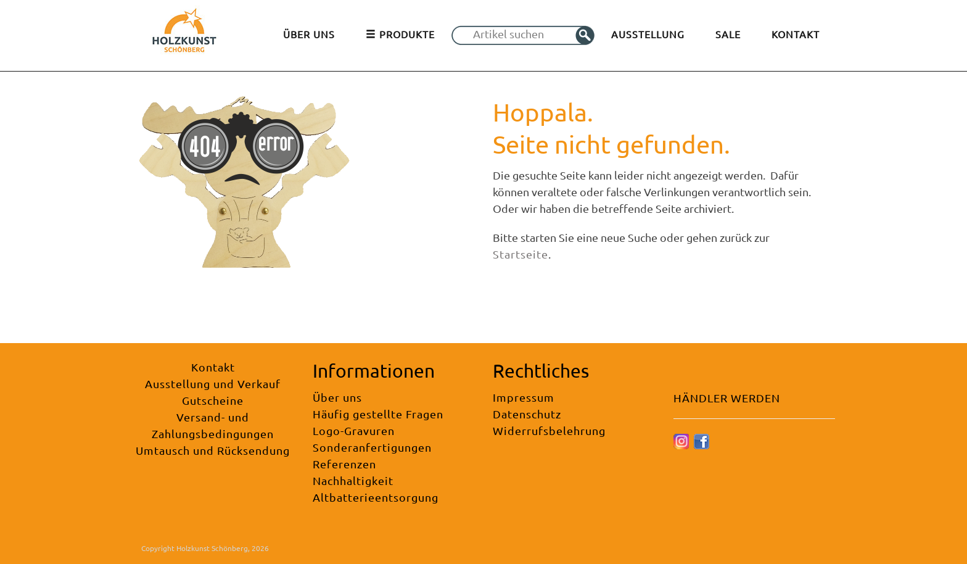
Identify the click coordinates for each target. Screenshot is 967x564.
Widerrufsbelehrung (549, 430)
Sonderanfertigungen (372, 447)
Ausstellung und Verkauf (213, 383)
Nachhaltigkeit (353, 480)
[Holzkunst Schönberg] (184, 34)
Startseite (520, 253)
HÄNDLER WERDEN (726, 397)
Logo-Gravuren (354, 430)
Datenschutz (527, 413)
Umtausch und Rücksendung (213, 450)
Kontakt (213, 366)
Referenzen (344, 463)
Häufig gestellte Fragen (378, 413)
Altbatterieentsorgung (375, 497)
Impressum (523, 397)
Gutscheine (213, 400)
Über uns (337, 397)
